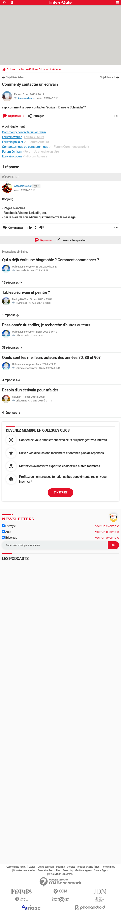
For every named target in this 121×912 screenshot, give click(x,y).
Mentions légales (83, 870)
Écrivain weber (12, 137)
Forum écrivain (12, 151)
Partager (36, 116)
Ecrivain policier (12, 142)
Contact (71, 866)
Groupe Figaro (101, 870)
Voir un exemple (107, 526)
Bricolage (9, 537)
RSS (97, 866)
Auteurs (56, 69)
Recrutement (108, 866)
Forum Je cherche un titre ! (42, 151)
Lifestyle (9, 526)
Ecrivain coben (12, 156)
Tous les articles (85, 866)
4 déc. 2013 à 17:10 (47, 98)
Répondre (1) (16, 115)
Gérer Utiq (67, 870)
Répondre (46, 240)
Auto (6, 532)
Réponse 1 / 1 (11, 177)
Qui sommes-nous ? (16, 866)
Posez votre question (73, 240)
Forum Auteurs (34, 137)
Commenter (15, 227)
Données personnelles (24, 870)
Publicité (60, 866)
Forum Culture (29, 69)
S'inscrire (60, 492)
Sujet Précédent (15, 77)
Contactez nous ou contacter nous (25, 147)
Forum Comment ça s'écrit (71, 147)
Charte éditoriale (46, 866)
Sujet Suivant (107, 77)
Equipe (32, 866)
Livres (45, 69)
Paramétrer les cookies (49, 870)
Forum (13, 69)
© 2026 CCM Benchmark (60, 874)
